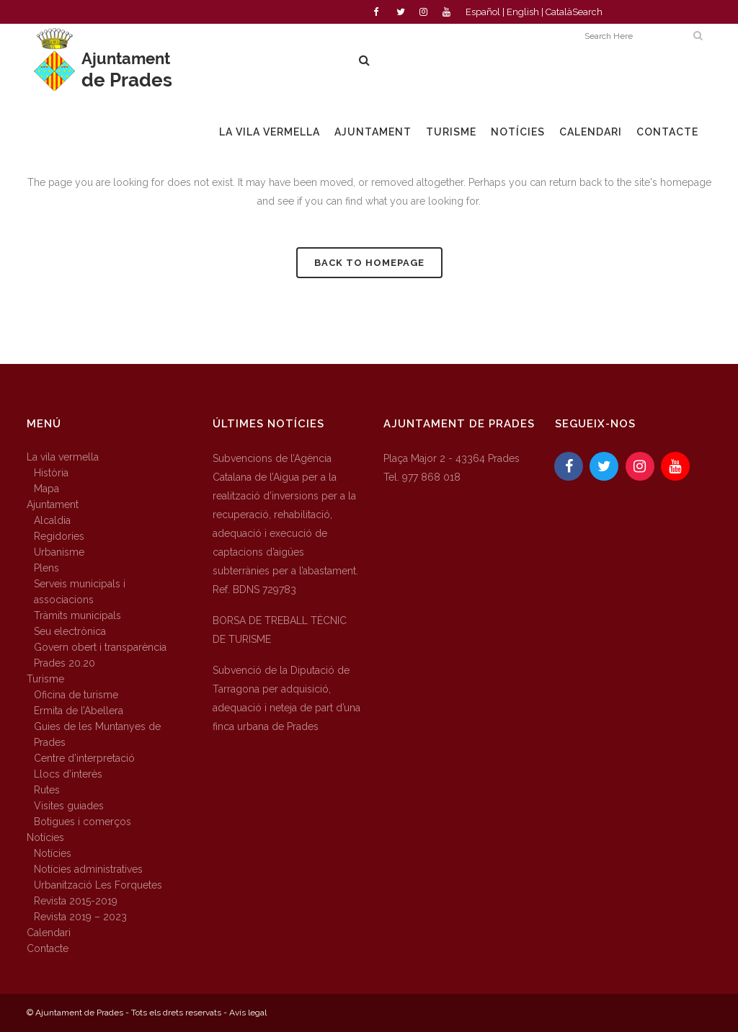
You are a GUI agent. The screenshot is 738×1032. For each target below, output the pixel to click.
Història (51, 473)
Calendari (49, 932)
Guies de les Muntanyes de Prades (97, 734)
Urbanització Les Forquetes (98, 885)
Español (483, 11)
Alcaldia (52, 520)
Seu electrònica (70, 631)
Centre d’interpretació (84, 758)
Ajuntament (53, 504)
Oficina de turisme (76, 694)
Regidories (59, 536)
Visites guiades (69, 805)
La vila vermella (63, 457)
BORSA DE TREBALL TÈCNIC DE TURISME (280, 630)
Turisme (45, 679)
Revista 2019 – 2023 (80, 916)
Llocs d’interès (68, 774)
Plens (46, 568)
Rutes (47, 790)
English (523, 11)
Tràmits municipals (77, 615)
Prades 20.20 (64, 663)
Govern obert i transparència (100, 647)
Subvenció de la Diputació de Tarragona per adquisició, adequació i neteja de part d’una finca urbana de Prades (286, 698)
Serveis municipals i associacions (79, 591)
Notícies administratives (88, 869)
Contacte (47, 948)
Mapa (46, 488)
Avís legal (248, 1012)
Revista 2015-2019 (75, 901)
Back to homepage (369, 262)
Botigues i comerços (82, 821)
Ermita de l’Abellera (78, 710)
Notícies (45, 837)
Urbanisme (59, 552)
